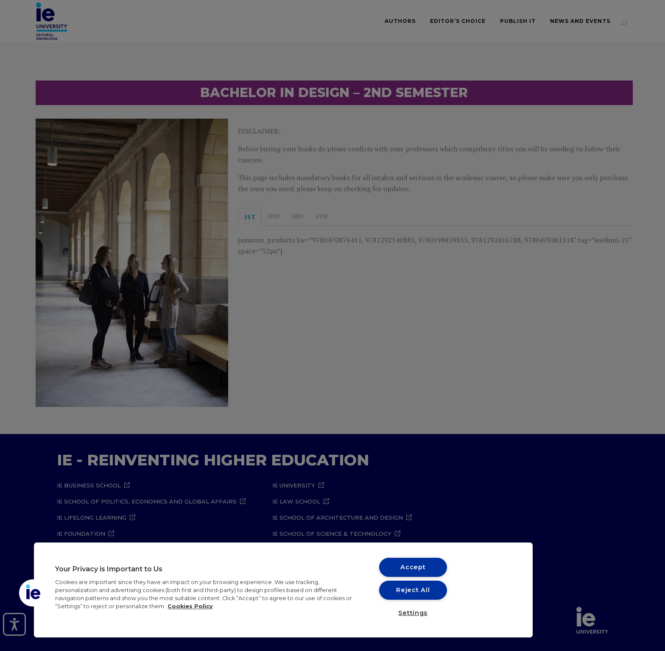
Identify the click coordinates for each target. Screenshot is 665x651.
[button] (32, 592)
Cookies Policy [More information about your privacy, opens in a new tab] (190, 606)
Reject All (413, 590)
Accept (412, 567)
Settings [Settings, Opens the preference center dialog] (413, 613)
